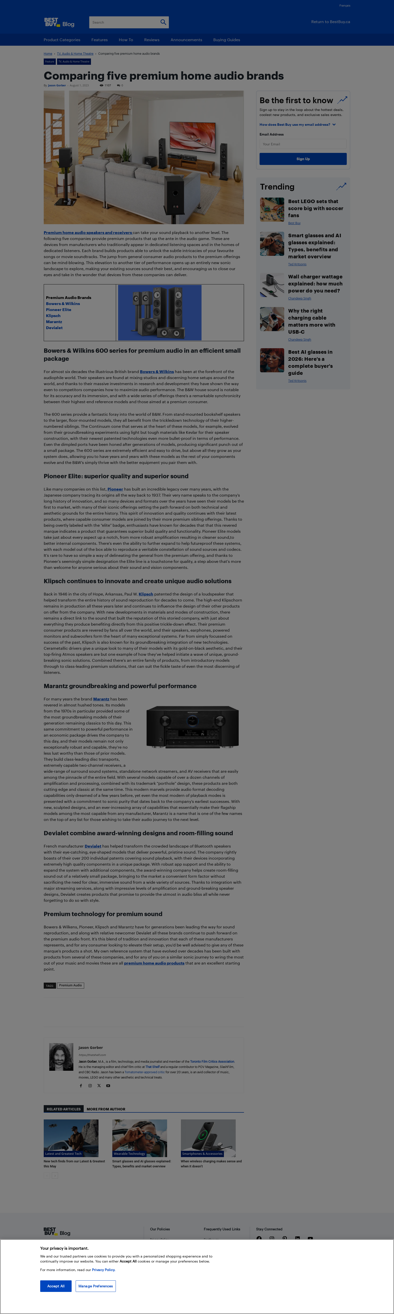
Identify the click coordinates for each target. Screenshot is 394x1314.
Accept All (56, 1286)
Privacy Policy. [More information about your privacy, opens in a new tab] (103, 1270)
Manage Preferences (95, 1286)
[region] (197, 1276)
